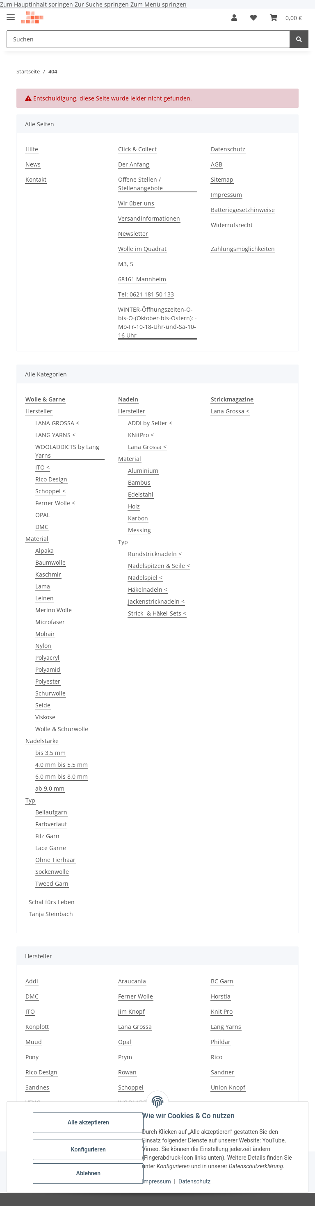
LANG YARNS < (55, 435)
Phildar (221, 1042)
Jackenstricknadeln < (156, 601)
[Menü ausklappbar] (11, 14)
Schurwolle (50, 693)
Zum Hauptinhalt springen (37, 4)
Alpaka (44, 550)
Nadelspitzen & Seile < (159, 566)
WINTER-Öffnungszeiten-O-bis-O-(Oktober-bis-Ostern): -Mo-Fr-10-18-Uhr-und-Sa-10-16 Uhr (157, 322)
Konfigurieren (90, 1149)
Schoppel (131, 1087)
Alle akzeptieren (90, 1122)
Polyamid (47, 669)
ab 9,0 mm (49, 788)
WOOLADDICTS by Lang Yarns (67, 451)
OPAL (42, 515)
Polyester (47, 681)
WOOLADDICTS (138, 1102)
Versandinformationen (149, 218)
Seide (42, 705)
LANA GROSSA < (57, 423)
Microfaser (50, 622)
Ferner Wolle (135, 996)
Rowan (127, 1072)
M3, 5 (125, 264)
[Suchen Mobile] (148, 39)
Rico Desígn (51, 479)
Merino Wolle (53, 610)
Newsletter (133, 233)
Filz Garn (47, 836)
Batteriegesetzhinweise (243, 210)
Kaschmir (48, 574)
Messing (139, 530)
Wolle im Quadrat (142, 249)
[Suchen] (299, 39)
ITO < (42, 467)
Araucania (132, 981)
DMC (41, 527)
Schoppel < (50, 491)
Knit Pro (222, 1011)
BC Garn (222, 981)
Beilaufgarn (51, 812)
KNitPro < (141, 435)
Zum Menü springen (158, 4)
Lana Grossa (135, 1026)
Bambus (139, 482)
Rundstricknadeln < (155, 554)
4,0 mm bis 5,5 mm (61, 764)
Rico (216, 1057)
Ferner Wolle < (55, 503)
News (33, 164)
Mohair (45, 634)
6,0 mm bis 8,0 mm (61, 776)
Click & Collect (137, 149)
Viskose (45, 717)
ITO (30, 1011)
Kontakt (35, 179)
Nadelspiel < (145, 577)
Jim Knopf (131, 1011)
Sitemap (222, 179)
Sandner (222, 1072)
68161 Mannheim (142, 279)
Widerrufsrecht (232, 225)
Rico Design (41, 1072)
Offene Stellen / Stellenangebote (140, 184)
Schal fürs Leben (52, 902)
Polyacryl (47, 657)
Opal (124, 1042)
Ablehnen (90, 1173)
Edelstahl (140, 494)
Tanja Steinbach (51, 914)
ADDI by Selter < (150, 423)
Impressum (158, 1181)
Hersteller (38, 411)
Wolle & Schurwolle (61, 729)
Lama (42, 586)
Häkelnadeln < (147, 589)
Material (36, 539)
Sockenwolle (52, 871)
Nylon (43, 646)
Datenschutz (196, 1181)
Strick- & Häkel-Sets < (157, 613)
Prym (125, 1057)
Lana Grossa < (147, 447)
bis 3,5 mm (50, 753)
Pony (32, 1057)
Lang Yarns (226, 1026)
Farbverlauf (51, 824)
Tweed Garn (51, 883)
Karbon (138, 518)
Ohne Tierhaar (55, 860)
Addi (31, 981)
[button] (234, 17)
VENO (33, 1102)
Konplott (37, 1026)
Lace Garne (50, 848)
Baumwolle (50, 562)
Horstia (221, 996)
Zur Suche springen (102, 4)
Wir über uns (136, 203)
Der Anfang (133, 164)
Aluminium (143, 470)
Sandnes (37, 1087)
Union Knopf (228, 1087)
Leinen (44, 598)
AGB (216, 164)
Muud (33, 1042)
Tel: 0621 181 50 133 (146, 294)
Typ (30, 800)
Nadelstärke (42, 741)
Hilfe (31, 149)
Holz (134, 506)
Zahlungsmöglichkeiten (243, 249)
